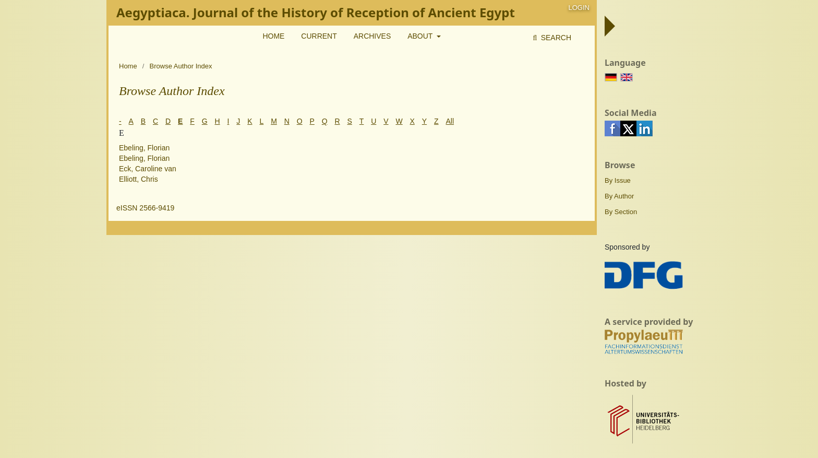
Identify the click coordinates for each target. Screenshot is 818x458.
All (450, 121)
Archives (372, 36)
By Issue (618, 180)
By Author (619, 196)
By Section (621, 212)
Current (318, 36)
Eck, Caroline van (147, 169)
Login (579, 7)
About (421, 36)
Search (555, 37)
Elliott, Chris (138, 179)
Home (273, 36)
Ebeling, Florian (144, 148)
